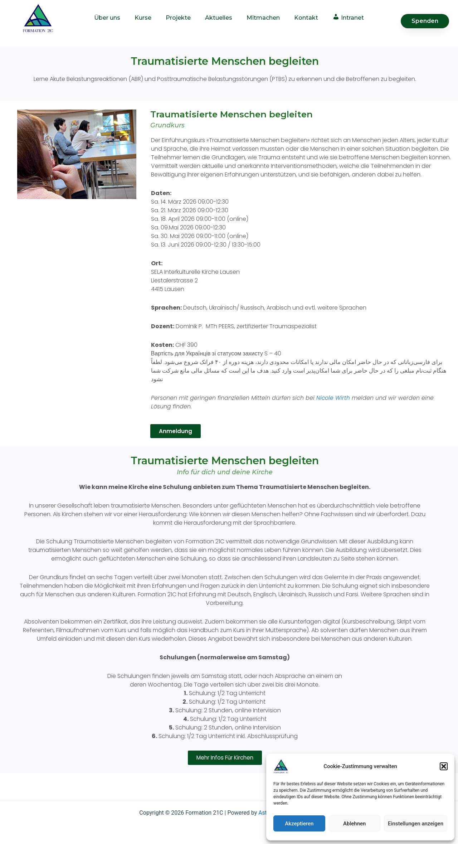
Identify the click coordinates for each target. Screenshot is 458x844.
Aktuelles (218, 17)
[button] (443, 766)
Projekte (178, 17)
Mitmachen (263, 17)
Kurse (143, 17)
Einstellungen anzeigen (415, 823)
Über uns (107, 17)
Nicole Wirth (333, 398)
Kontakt (306, 17)
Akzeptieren (299, 823)
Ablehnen (354, 823)
